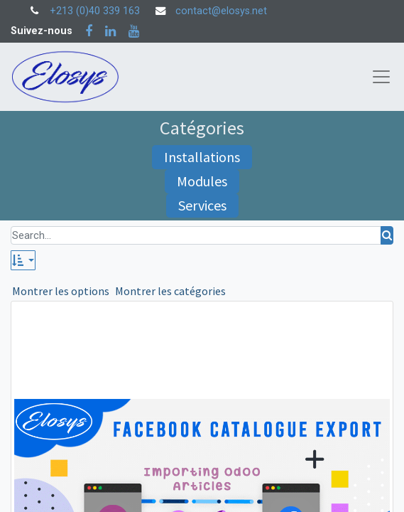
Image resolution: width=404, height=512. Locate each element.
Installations (202, 157)
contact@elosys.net (221, 11)
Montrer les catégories (170, 291)
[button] (23, 260)
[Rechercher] (387, 235)
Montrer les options (60, 291)
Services (202, 205)
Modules (202, 181)
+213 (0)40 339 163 (95, 11)
